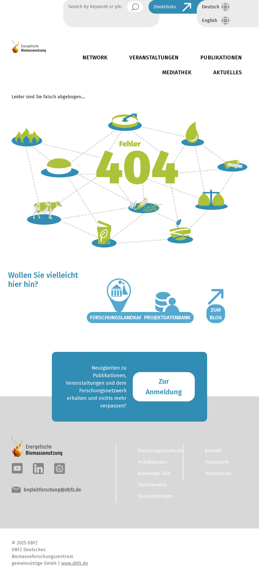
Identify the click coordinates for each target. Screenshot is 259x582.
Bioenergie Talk (154, 473)
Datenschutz (218, 473)
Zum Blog (216, 314)
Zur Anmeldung (164, 386)
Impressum (217, 462)
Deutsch (210, 7)
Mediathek (176, 72)
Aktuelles (227, 72)
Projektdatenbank (167, 317)
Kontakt (213, 450)
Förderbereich (152, 485)
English (209, 20)
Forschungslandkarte (119, 317)
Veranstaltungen (154, 57)
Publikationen (152, 462)
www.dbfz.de (74, 563)
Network (95, 57)
